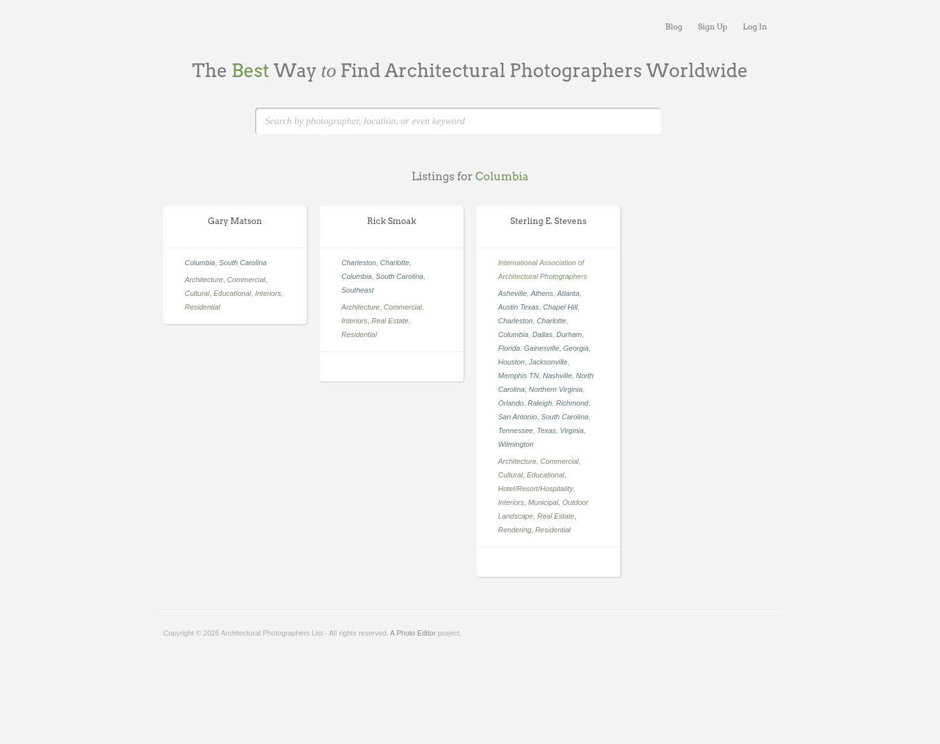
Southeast (357, 290)
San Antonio (517, 417)
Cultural (197, 293)
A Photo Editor (412, 633)
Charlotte (394, 263)
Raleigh (539, 403)
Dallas (543, 334)
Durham (569, 334)
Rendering (514, 530)
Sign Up (712, 26)
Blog (673, 26)
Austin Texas (518, 307)
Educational (232, 293)
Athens (542, 293)
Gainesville (541, 348)
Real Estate (390, 321)
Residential (202, 307)
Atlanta (568, 293)
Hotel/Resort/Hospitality (535, 489)
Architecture (204, 279)
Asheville (512, 293)
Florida (509, 348)
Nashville (557, 376)
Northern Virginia (555, 389)
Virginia (572, 430)
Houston (511, 362)
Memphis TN (518, 376)
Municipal (543, 502)
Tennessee (515, 430)
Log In (755, 26)
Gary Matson (235, 221)
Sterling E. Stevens (548, 221)
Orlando (511, 403)
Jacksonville (548, 362)
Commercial (246, 279)
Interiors (268, 293)
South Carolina (243, 263)
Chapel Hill (560, 307)
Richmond (572, 403)
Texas (546, 430)
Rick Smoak (391, 221)
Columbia (200, 263)
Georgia (576, 348)
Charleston (358, 263)
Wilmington (515, 444)
